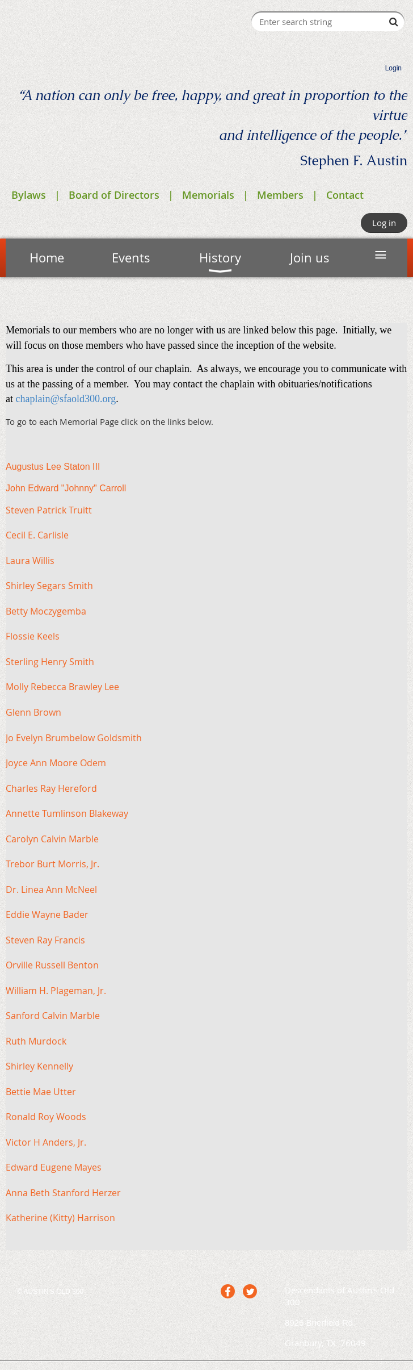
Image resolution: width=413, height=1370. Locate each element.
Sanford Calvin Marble (53, 1015)
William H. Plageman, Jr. (56, 990)
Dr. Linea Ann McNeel (51, 889)
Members (280, 195)
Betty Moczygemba (46, 611)
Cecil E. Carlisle (37, 535)
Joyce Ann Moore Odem (56, 763)
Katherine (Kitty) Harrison (60, 1218)
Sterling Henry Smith (50, 661)
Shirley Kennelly (39, 1066)
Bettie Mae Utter (41, 1091)
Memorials (208, 195)
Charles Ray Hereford (51, 788)
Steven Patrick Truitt (49, 510)
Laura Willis (30, 560)
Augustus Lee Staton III (53, 466)
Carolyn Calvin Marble (52, 839)
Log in (384, 222)
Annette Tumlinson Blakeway (67, 813)
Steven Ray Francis (45, 940)
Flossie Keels (33, 636)
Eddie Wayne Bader (47, 914)
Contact (345, 195)
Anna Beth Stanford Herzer (63, 1193)
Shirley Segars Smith (49, 585)
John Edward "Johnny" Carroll (66, 488)
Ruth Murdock (36, 1041)
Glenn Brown (33, 712)
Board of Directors (114, 195)
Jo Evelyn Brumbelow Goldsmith (74, 738)
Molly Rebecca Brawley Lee (62, 686)
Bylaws (28, 195)
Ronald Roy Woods (46, 1116)
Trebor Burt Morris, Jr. (52, 864)
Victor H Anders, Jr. (46, 1142)
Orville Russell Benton (52, 965)
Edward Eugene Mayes (54, 1167)
